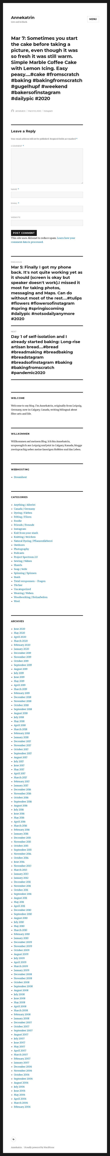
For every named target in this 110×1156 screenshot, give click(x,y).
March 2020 (21, 640)
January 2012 (21, 877)
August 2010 (21, 918)
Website (15, 217)
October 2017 (21, 749)
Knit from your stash (26, 532)
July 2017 (19, 761)
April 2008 (20, 1006)
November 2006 (23, 1070)
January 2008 (21, 1018)
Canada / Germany (24, 508)
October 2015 (21, 845)
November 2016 (22, 793)
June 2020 (19, 628)
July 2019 (19, 673)
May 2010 (19, 926)
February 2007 (22, 1058)
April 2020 (20, 636)
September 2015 (23, 849)
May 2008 (19, 1002)
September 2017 (23, 753)
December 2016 (22, 789)
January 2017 (21, 785)
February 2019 (22, 693)
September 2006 (23, 1078)
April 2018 (20, 725)
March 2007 (21, 1054)
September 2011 (22, 893)
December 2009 (23, 942)
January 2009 (21, 970)
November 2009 (23, 946)
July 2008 (19, 994)
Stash (17, 577)
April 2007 (20, 1050)
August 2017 (20, 757)
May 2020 (19, 632)
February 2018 (22, 733)
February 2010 (22, 934)
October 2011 (21, 889)
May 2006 (19, 1094)
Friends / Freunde (24, 524)
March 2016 (20, 825)
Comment (17, 146)
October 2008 (21, 982)
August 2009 (21, 954)
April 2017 (19, 773)
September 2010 (23, 914)
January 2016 (21, 833)
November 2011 (22, 885)
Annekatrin (23, 17)
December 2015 (22, 837)
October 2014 (21, 857)
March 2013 (20, 869)
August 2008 (21, 990)
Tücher (18, 585)
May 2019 (19, 681)
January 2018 (21, 737)
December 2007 (23, 1022)
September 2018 (23, 709)
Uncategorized (22, 589)
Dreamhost (20, 477)
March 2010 (20, 930)
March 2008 (21, 1010)
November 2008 (23, 978)
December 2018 (22, 697)
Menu (93, 19)
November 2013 (22, 865)
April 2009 (20, 962)
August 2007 (21, 1034)
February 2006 (22, 1106)
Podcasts (19, 553)
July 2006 (19, 1086)
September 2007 (23, 1030)
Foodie (18, 520)
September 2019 (23, 665)
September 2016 (23, 801)
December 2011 (22, 881)
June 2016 (19, 813)
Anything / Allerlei (24, 504)
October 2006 (21, 1074)
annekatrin (20, 111)
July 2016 (19, 809)
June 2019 (19, 677)
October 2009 (21, 950)
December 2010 (22, 910)
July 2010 (19, 922)
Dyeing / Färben (23, 512)
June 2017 (19, 765)
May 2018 (19, 721)
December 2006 (23, 1066)
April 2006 (20, 1098)
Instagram (48, 111)
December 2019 (22, 653)
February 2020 (22, 644)
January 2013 (21, 873)
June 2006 (19, 1090)
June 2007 (19, 1042)
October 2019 (21, 661)
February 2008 (22, 1014)
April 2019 (19, 685)
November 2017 (22, 745)
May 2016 (19, 817)
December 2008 (23, 974)
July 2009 (19, 958)
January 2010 (21, 938)
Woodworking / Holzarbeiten (30, 597)
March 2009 (21, 966)
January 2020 (21, 648)
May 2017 (19, 769)
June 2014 (19, 861)
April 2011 (19, 906)
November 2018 (22, 701)
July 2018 (19, 717)
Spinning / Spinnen (25, 573)
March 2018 (20, 729)
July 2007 (19, 1038)
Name (15, 189)
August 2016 (21, 805)
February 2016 (22, 829)
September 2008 (23, 986)
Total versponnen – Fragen (29, 581)
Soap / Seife (20, 569)
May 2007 (19, 1046)
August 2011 (20, 898)
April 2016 (19, 821)
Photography (21, 549)
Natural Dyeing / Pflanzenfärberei (33, 540)
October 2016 (21, 797)
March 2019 (20, 689)
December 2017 (22, 741)
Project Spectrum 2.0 (26, 557)
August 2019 (21, 669)
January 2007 (21, 1062)
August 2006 (21, 1082)
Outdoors (19, 545)
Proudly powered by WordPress (39, 1147)
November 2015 (22, 841)
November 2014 (22, 853)
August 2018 (21, 713)
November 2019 (22, 657)
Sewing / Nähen (23, 561)
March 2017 (20, 777)
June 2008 (19, 998)
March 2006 (21, 1102)
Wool (17, 601)
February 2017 (22, 781)
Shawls (18, 565)
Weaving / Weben (23, 593)
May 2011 (19, 902)
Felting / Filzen (22, 516)
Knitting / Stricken (25, 536)
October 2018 (21, 705)
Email (15, 203)
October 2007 (21, 1026)
